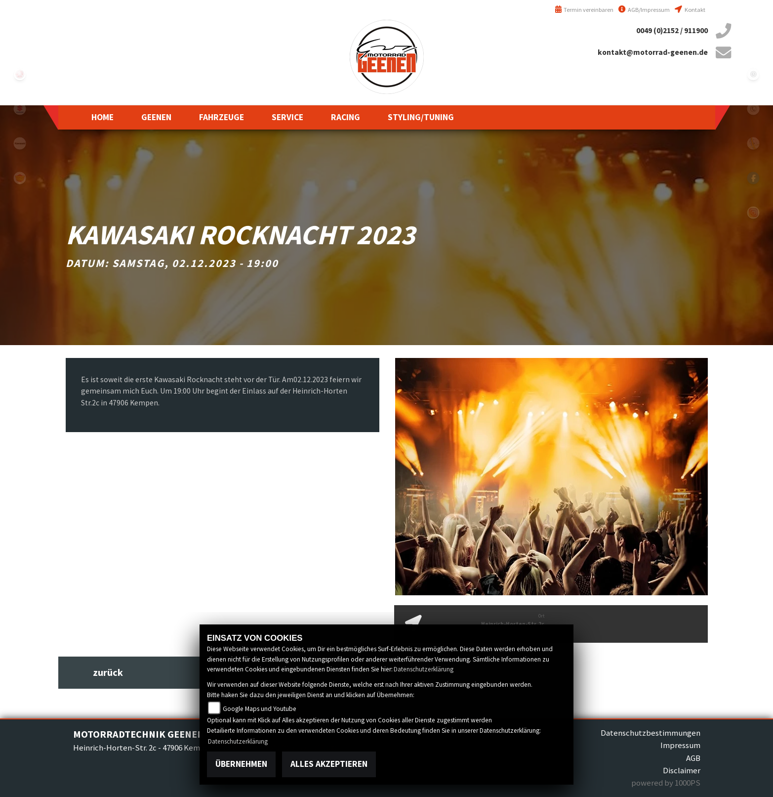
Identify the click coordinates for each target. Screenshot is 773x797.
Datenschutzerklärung (423, 669)
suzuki (20, 109)
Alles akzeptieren (328, 763)
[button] (156, 117)
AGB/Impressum (644, 9)
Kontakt (690, 9)
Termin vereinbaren (584, 9)
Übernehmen (241, 763)
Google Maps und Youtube (259, 709)
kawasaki (20, 143)
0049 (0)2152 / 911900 (672, 30)
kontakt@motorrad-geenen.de (653, 52)
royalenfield (20, 178)
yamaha (20, 74)
